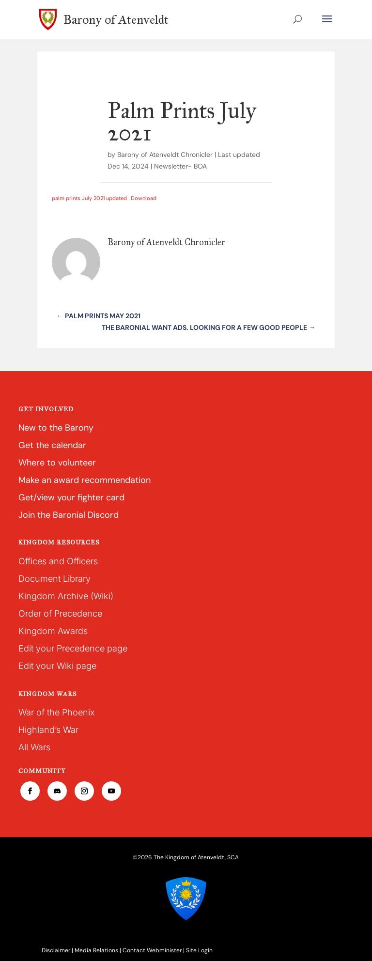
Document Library (54, 579)
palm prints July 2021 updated (89, 198)
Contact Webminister (152, 950)
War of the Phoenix (56, 712)
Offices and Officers (58, 561)
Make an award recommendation (84, 480)
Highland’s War (48, 730)
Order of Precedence (60, 613)
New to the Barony (55, 428)
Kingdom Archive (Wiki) (65, 596)
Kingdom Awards (53, 631)
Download (143, 198)
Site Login (199, 950)
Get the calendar (52, 445)
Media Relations (96, 950)
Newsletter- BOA (180, 166)
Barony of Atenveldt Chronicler (165, 154)
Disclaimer (56, 950)
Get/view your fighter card (71, 497)
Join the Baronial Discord (68, 515)
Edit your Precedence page (72, 648)
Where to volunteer (57, 462)
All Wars (34, 747)
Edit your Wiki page (57, 666)
